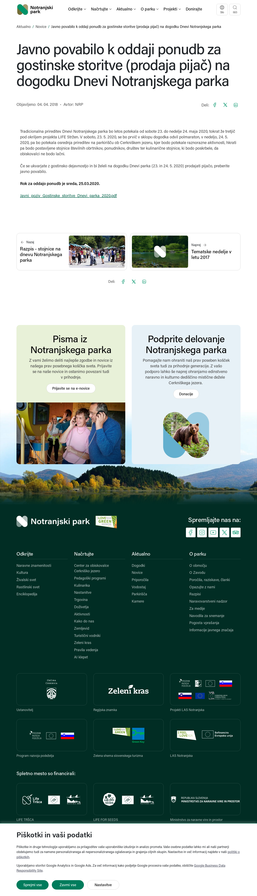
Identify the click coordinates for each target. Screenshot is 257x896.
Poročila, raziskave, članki (209, 580)
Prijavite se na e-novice (71, 389)
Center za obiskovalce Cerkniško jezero (91, 568)
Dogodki (138, 566)
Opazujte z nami (202, 587)
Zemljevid (81, 629)
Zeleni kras (82, 643)
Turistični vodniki (87, 636)
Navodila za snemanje (206, 616)
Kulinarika (82, 586)
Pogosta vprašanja (204, 623)
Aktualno (23, 27)
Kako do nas (84, 621)
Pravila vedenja (86, 650)
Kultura (22, 573)
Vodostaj (139, 587)
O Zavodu (197, 573)
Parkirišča (139, 594)
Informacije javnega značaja (211, 630)
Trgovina (81, 600)
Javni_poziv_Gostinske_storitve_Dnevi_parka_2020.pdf (68, 196)
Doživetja (81, 607)
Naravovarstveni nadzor (208, 602)
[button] (77, 9)
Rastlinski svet (28, 587)
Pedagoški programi (90, 578)
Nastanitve (82, 593)
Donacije (186, 394)
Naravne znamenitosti (33, 566)
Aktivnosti (82, 614)
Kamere (138, 602)
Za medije (197, 609)
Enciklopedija (26, 594)
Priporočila (140, 580)
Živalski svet (26, 580)
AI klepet (81, 657)
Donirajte (194, 9)
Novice (41, 27)
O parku (197, 554)
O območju (198, 566)
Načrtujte (84, 554)
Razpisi (195, 594)
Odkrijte (24, 554)
